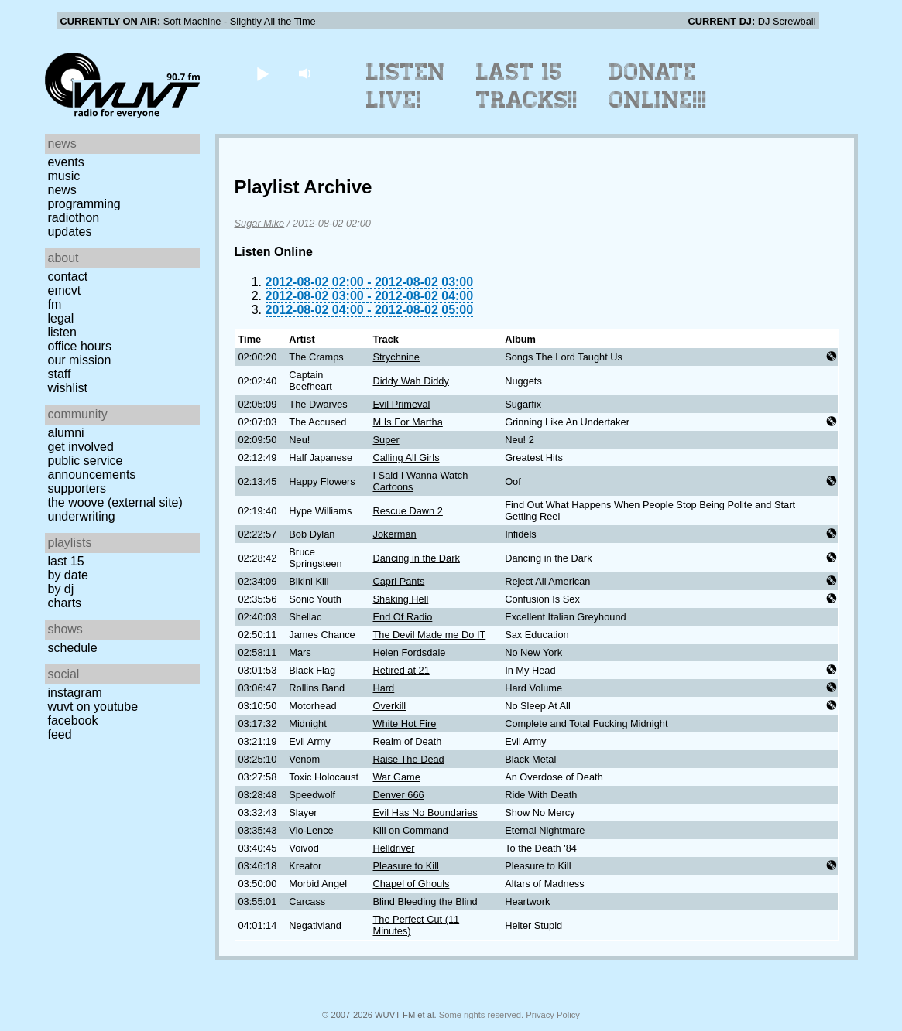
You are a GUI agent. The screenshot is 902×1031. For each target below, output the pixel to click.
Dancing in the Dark (416, 558)
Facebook (73, 720)
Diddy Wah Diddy (411, 381)
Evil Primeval (401, 404)
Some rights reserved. (481, 1014)
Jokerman (395, 534)
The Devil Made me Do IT (429, 634)
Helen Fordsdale (409, 652)
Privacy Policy (553, 1014)
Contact (68, 276)
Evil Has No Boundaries (425, 812)
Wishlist (68, 387)
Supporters (77, 488)
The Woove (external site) (115, 502)
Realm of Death (407, 741)
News (62, 189)
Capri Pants (399, 581)
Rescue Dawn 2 (408, 511)
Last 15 (66, 561)
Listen (62, 332)
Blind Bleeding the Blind (425, 901)
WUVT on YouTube (93, 706)
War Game (396, 777)
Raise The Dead (408, 759)
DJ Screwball (787, 21)
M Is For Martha (408, 422)
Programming (84, 203)
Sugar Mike (260, 223)
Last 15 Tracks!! (527, 86)
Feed (60, 734)
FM (55, 304)
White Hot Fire (405, 723)
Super (386, 440)
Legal (61, 318)
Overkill (389, 706)
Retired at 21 (401, 670)
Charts (65, 602)
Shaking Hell (401, 599)
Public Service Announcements (92, 467)
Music (64, 176)
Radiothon (74, 217)
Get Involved (81, 446)
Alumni (66, 432)
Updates (70, 231)
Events (66, 162)
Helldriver (394, 848)
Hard (384, 688)
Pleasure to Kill (406, 866)
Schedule (73, 647)
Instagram (75, 692)
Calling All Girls (406, 457)
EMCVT (64, 290)
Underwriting (81, 516)
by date (68, 575)
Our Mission (79, 360)
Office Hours (79, 346)
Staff (59, 374)
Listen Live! (406, 86)
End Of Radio (403, 617)
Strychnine (396, 357)
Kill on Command (410, 830)
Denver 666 (398, 795)
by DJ (61, 589)
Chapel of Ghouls (411, 883)
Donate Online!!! (658, 86)
